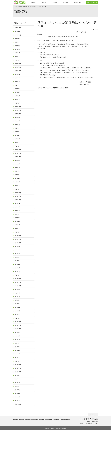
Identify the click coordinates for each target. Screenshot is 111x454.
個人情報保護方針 (65, 442)
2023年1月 (18, 108)
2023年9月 (18, 77)
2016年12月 (18, 385)
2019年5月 (18, 275)
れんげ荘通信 (77, 2)
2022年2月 (18, 150)
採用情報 (55, 2)
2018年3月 (18, 328)
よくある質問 (34, 442)
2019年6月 (18, 271)
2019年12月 (18, 248)
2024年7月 (18, 43)
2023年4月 (18, 96)
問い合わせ (56, 442)
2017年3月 (18, 374)
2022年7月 (18, 130)
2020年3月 (18, 237)
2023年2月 (18, 104)
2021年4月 (18, 188)
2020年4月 (18, 233)
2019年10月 (18, 256)
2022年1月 (18, 153)
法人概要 (65, 2)
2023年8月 (18, 81)
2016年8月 (18, 401)
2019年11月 (18, 252)
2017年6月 (18, 363)
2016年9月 (18, 397)
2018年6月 (18, 317)
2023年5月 (18, 92)
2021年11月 (18, 161)
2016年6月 (18, 408)
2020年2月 (18, 241)
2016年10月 (18, 393)
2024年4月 (18, 54)
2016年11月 (18, 389)
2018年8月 (18, 309)
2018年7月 (18, 313)
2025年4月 (18, 31)
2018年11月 (18, 298)
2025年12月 (18, 28)
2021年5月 (18, 184)
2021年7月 (18, 176)
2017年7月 (18, 359)
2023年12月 (18, 66)
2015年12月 (18, 427)
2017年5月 (18, 366)
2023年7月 (18, 85)
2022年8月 (18, 127)
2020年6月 (18, 226)
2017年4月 (18, 370)
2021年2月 (18, 195)
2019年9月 (18, 260)
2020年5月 (18, 229)
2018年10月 (18, 302)
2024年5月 (18, 50)
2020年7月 (18, 222)
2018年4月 (18, 325)
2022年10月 (18, 119)
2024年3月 (18, 58)
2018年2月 (18, 332)
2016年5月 (18, 412)
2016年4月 (18, 416)
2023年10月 (18, 73)
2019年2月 (18, 287)
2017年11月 (18, 344)
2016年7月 (18, 405)
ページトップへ (92, 438)
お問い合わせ (93, 2)
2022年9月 (18, 123)
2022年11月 (18, 115)
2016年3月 (18, 420)
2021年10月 (18, 165)
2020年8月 (18, 218)
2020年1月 (18, 245)
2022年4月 (18, 142)
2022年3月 (18, 146)
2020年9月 (18, 214)
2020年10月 (18, 210)
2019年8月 (18, 264)
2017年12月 (18, 340)
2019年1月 (18, 290)
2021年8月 (18, 172)
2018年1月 (18, 336)
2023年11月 (18, 70)
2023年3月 (18, 100)
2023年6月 (18, 89)
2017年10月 (18, 347)
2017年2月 (18, 378)
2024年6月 (18, 47)
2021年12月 (18, 157)
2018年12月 (18, 294)
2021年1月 (18, 199)
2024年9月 (18, 39)
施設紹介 (44, 2)
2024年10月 (18, 35)
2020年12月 (18, 203)
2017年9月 (18, 351)
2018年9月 (18, 306)
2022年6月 (18, 134)
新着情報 (33, 2)
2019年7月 (18, 267)
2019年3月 (18, 283)
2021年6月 (18, 180)
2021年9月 (18, 169)
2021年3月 (18, 191)
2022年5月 (18, 138)
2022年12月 (18, 111)
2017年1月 (18, 382)
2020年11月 (18, 207)
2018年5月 (18, 321)
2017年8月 (18, 355)
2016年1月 (18, 424)
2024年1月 (18, 62)
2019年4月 (18, 279)
